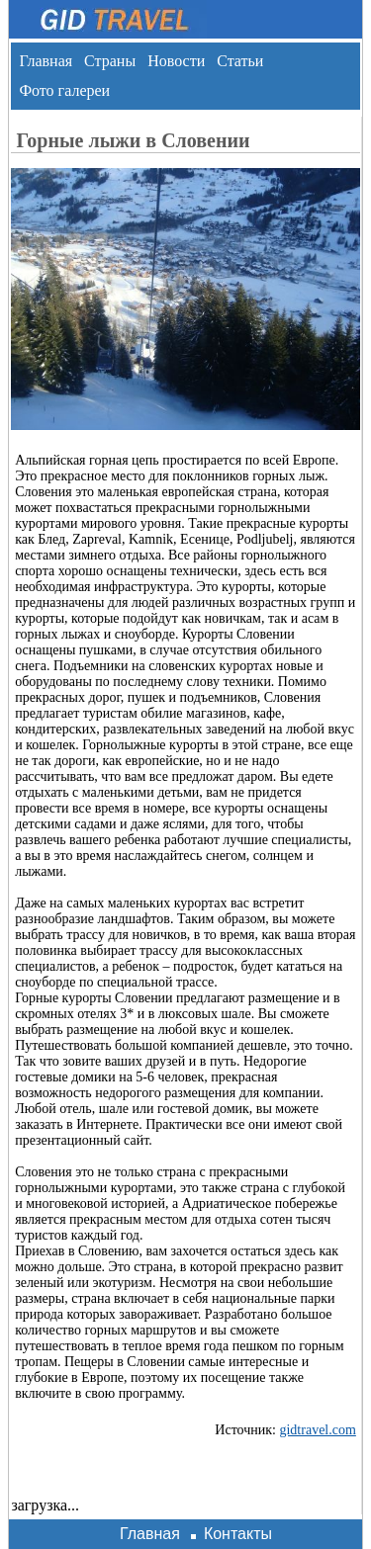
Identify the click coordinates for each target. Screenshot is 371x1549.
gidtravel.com (317, 1429)
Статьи (240, 60)
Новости (176, 60)
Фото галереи (64, 90)
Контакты (238, 1533)
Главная (45, 60)
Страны (110, 60)
